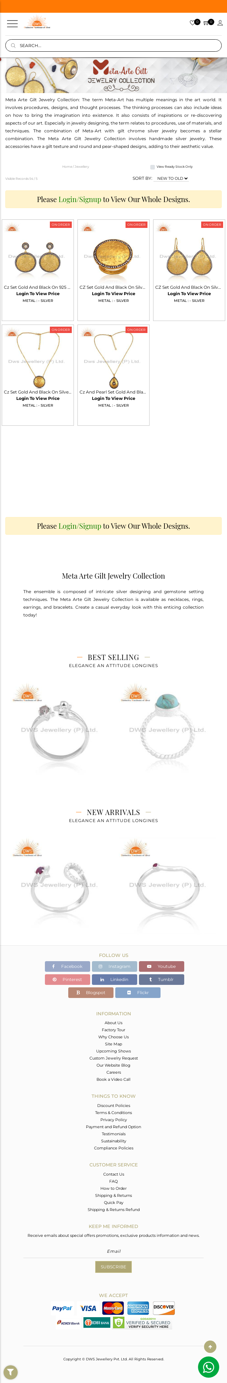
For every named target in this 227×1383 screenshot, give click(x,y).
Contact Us (113, 1174)
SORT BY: (142, 178)
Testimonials (114, 1133)
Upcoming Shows (113, 1051)
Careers (113, 1072)
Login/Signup (80, 199)
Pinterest (67, 979)
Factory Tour (113, 1029)
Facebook (67, 966)
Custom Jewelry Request (113, 1058)
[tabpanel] (59, 736)
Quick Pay (113, 1202)
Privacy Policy (113, 1119)
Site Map (113, 1043)
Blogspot (90, 992)
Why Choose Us (113, 1036)
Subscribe (113, 1266)
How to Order (113, 1188)
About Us (113, 1022)
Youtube (161, 966)
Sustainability (113, 1140)
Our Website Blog (113, 1065)
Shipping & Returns (113, 1195)
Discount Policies (113, 1105)
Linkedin (114, 979)
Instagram (114, 966)
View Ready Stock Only (175, 166)
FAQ (113, 1181)
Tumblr (161, 979)
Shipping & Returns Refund (114, 1209)
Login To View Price (38, 293)
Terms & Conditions (113, 1112)
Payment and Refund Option (113, 1126)
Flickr (138, 992)
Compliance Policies (113, 1148)
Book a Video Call (113, 1079)
